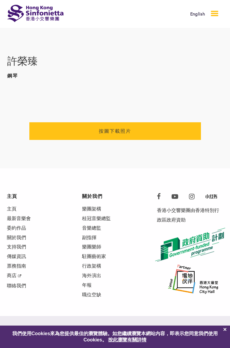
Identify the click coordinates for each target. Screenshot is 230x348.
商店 (11, 276)
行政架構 (91, 266)
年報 (87, 285)
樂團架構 (91, 209)
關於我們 (16, 237)
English (197, 14)
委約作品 (16, 228)
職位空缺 (91, 295)
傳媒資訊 (16, 257)
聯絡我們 (16, 286)
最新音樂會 (19, 218)
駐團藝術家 (94, 257)
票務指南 (16, 266)
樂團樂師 (91, 247)
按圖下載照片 (115, 131)
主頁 (11, 209)
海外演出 (91, 276)
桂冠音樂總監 (96, 218)
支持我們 (16, 247)
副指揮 (89, 237)
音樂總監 (91, 228)
